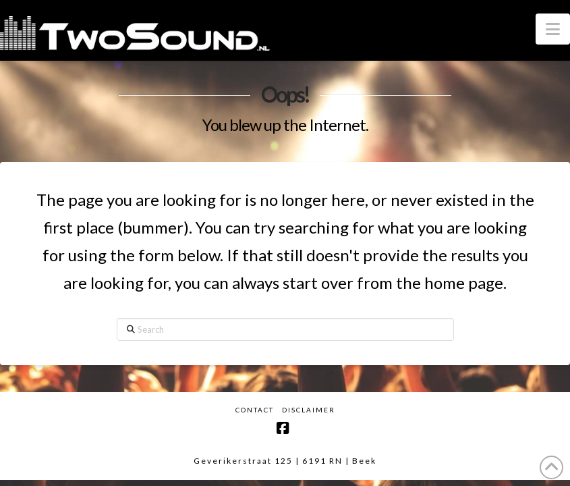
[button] (553, 29)
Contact (254, 410)
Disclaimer (308, 410)
